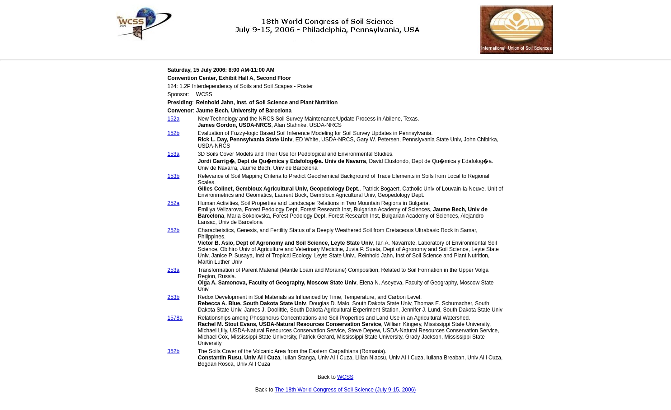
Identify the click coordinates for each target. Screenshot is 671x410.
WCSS (345, 377)
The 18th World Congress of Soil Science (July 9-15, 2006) (345, 390)
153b (174, 176)
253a (174, 270)
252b (174, 230)
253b (174, 297)
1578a (175, 318)
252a (174, 203)
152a (174, 119)
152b (174, 133)
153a (174, 154)
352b (174, 351)
